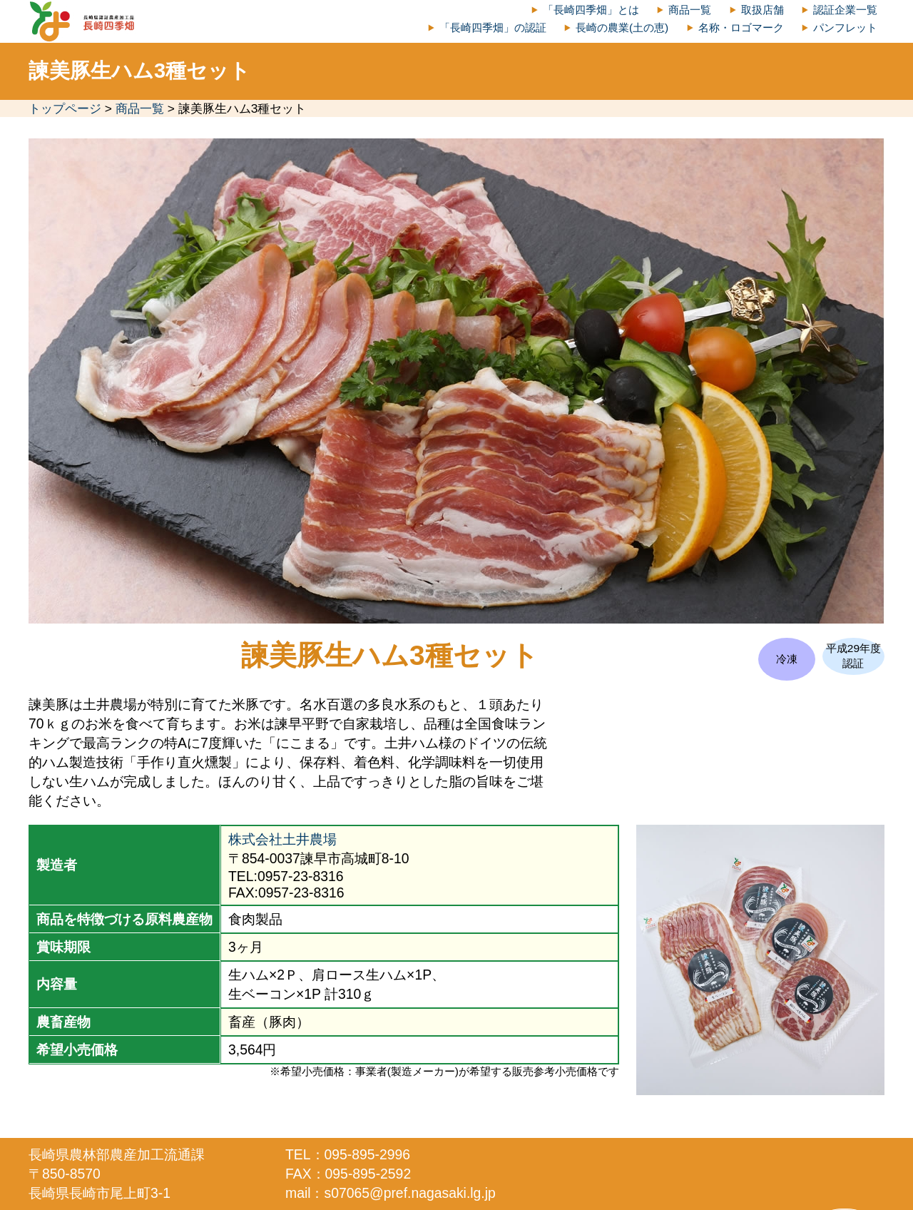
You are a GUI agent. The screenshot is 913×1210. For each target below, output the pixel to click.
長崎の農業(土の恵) (622, 27)
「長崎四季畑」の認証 (492, 27)
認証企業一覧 (845, 10)
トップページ (65, 108)
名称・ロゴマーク (741, 27)
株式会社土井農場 (282, 839)
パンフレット (845, 27)
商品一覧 (689, 10)
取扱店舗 (762, 10)
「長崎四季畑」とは (591, 10)
